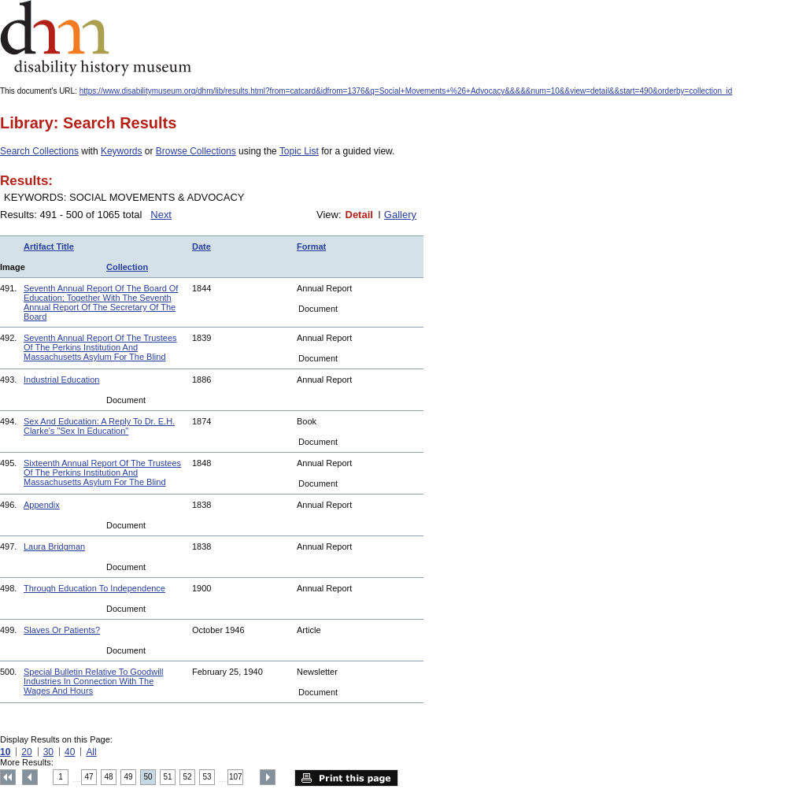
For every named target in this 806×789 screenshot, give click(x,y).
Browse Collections (196, 151)
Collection (127, 267)
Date (201, 246)
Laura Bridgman (54, 546)
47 (89, 776)
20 (26, 752)
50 (148, 776)
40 (70, 752)
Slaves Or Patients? (62, 630)
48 (109, 776)
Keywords (121, 151)
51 (168, 776)
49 (128, 776)
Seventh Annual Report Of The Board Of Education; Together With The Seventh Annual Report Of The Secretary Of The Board (101, 302)
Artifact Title (49, 246)
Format (311, 246)
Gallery (400, 214)
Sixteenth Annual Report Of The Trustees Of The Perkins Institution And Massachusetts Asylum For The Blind (102, 472)
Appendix (42, 504)
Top (8, 777)
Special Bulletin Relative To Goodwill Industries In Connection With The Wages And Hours (93, 681)
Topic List (299, 151)
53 (207, 776)
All (91, 752)
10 (5, 752)
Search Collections (39, 151)
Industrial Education (61, 379)
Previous (30, 777)
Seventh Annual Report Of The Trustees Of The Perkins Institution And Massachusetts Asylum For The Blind (100, 347)
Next (161, 214)
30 (48, 752)
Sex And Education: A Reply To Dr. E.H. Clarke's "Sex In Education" (99, 426)
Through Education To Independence (94, 588)
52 (187, 776)
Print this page (346, 778)
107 (235, 776)
